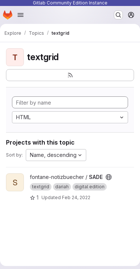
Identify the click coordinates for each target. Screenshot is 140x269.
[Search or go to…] (118, 14)
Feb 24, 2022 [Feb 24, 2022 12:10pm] (76, 197)
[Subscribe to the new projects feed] (70, 75)
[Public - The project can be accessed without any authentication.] (109, 177)
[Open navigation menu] (21, 15)
